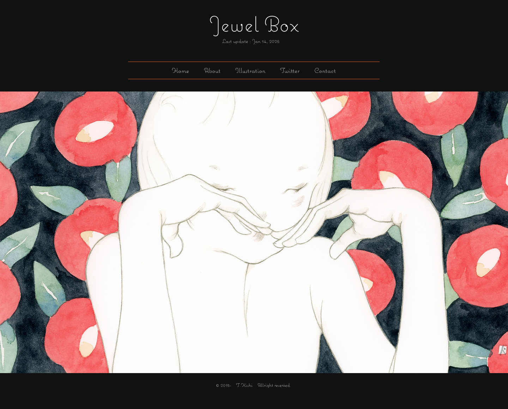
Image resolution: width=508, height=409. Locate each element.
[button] (250, 70)
